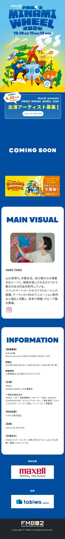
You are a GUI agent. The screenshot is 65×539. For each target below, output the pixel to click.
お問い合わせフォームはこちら (41, 439)
